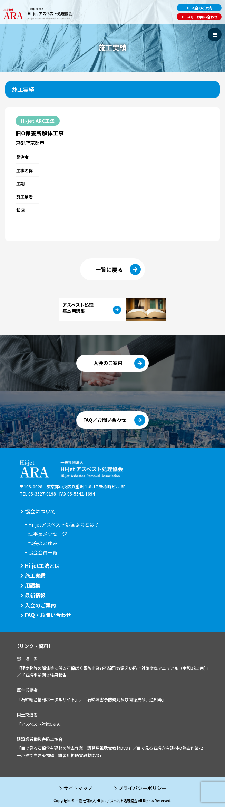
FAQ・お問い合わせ (48, 615)
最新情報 (35, 595)
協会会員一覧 (42, 552)
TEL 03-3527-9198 (38, 494)
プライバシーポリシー (142, 788)
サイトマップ (77, 788)
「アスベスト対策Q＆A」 (40, 724)
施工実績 (35, 575)
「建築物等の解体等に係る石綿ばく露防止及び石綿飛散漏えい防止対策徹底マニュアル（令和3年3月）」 (113, 668)
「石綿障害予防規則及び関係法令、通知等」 (124, 699)
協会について (40, 511)
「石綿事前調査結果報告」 (46, 675)
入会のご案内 (40, 605)
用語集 (32, 585)
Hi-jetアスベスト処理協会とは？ (63, 524)
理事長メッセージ (47, 533)
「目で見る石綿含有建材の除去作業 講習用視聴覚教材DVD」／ (77, 748)
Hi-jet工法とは (42, 565)
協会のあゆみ (42, 543)
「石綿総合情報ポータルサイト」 (48, 699)
